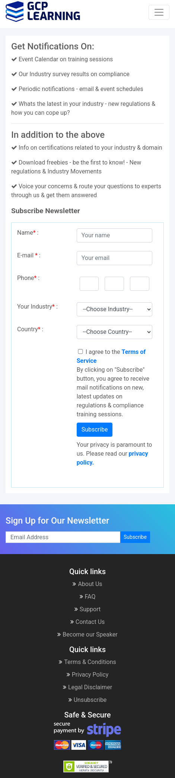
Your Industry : (37, 306)
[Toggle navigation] (159, 12)
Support (87, 609)
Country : (30, 329)
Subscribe (95, 429)
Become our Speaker (87, 634)
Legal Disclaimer (87, 687)
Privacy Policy (88, 674)
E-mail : (29, 255)
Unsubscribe (88, 699)
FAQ (88, 596)
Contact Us (87, 621)
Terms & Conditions (87, 661)
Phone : (28, 277)
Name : (27, 232)
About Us (87, 583)
